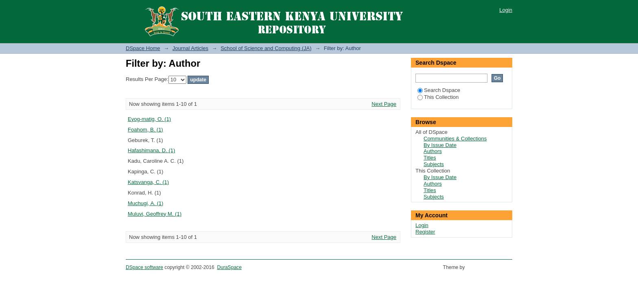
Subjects (434, 164)
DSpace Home (143, 48)
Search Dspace (438, 90)
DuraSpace (229, 267)
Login (505, 10)
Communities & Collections (455, 139)
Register (425, 232)
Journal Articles (190, 48)
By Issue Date (440, 145)
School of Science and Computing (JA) (266, 48)
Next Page (383, 104)
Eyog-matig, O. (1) (149, 119)
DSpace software (144, 267)
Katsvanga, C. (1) (148, 182)
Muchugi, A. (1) (145, 203)
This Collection (438, 97)
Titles (430, 158)
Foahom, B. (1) (145, 130)
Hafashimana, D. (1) (151, 150)
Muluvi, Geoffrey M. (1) (154, 214)
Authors (433, 151)
